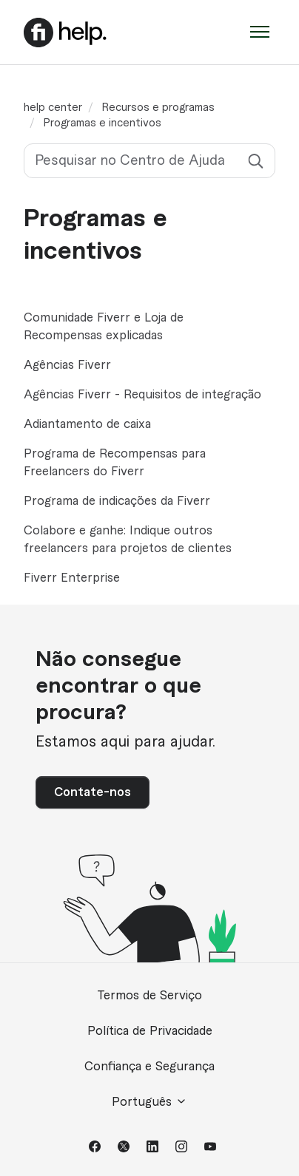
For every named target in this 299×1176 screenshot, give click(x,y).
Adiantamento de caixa (87, 424)
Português (149, 1101)
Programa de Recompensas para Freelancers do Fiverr (115, 462)
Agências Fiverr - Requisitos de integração (142, 395)
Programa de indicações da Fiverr (117, 501)
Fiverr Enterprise (72, 578)
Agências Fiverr (67, 365)
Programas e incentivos (102, 123)
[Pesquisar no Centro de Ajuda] (149, 160)
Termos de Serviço (149, 996)
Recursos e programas (158, 108)
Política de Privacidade (149, 1031)
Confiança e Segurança (149, 1067)
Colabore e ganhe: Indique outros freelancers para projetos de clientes (128, 539)
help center (53, 108)
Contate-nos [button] (92, 792)
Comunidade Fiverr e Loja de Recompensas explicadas (104, 326)
